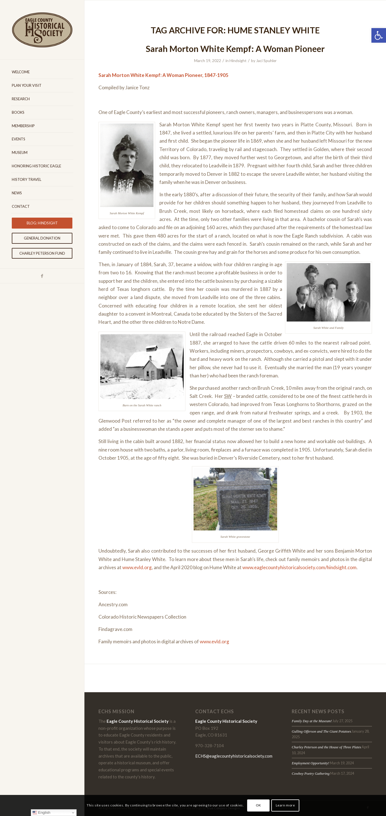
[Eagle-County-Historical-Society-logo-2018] (42, 29)
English (41, 812)
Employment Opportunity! (310, 763)
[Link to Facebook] (42, 276)
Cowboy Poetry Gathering (311, 774)
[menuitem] (42, 72)
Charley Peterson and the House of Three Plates (326, 747)
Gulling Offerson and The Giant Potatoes (321, 731)
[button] (378, 35)
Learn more (285, 805)
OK (258, 805)
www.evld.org (137, 567)
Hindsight (238, 60)
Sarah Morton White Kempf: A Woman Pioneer (235, 49)
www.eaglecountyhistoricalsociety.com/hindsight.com (299, 567)
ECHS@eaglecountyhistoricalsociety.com (233, 755)
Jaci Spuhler (266, 60)
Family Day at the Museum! (312, 721)
